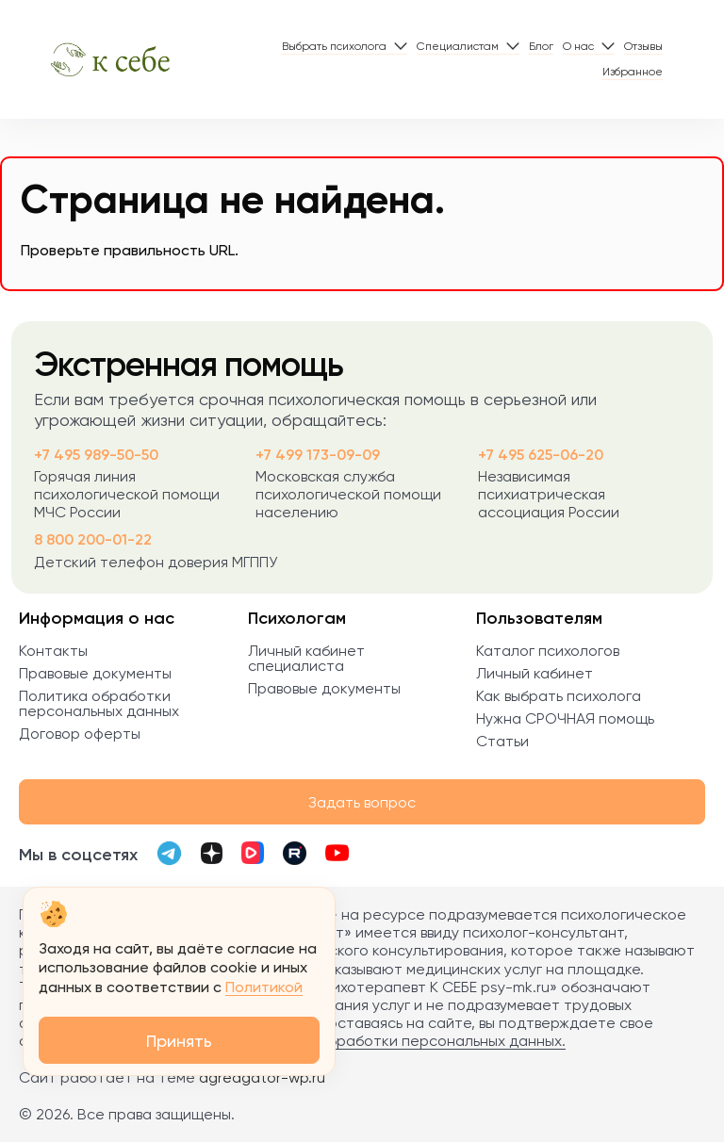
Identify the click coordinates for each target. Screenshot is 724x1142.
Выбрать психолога (334, 46)
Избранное (632, 71)
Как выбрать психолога (558, 696)
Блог (541, 46)
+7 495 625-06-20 (540, 455)
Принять (179, 1041)
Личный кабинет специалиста (306, 658)
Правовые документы (95, 673)
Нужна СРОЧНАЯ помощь (565, 718)
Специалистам (458, 46)
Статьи (502, 741)
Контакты (53, 651)
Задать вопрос (362, 802)
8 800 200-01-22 (93, 539)
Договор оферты (79, 733)
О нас (578, 46)
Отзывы (643, 46)
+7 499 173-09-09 (317, 455)
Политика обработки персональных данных (99, 703)
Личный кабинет (534, 673)
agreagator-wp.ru (262, 1077)
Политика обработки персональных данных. (406, 1041)
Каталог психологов (547, 651)
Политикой (264, 987)
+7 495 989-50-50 (96, 455)
